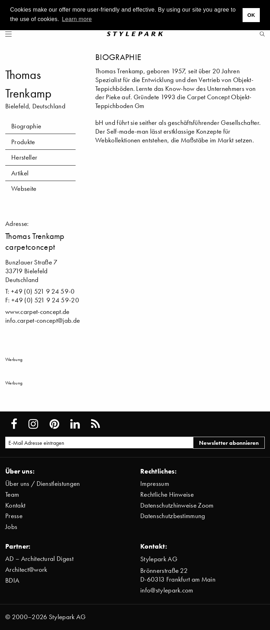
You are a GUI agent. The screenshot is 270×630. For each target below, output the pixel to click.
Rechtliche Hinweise (167, 494)
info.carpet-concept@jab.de (42, 320)
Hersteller (24, 157)
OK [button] (251, 15)
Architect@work (26, 569)
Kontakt (15, 505)
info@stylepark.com (166, 590)
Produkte (23, 142)
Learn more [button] (77, 19)
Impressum (154, 484)
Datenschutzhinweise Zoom (177, 505)
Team (12, 494)
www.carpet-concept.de (37, 312)
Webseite (24, 189)
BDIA (12, 580)
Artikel (19, 173)
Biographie (26, 126)
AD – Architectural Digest (39, 559)
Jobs (11, 527)
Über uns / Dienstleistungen (42, 484)
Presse (13, 516)
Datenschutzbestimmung (172, 516)
